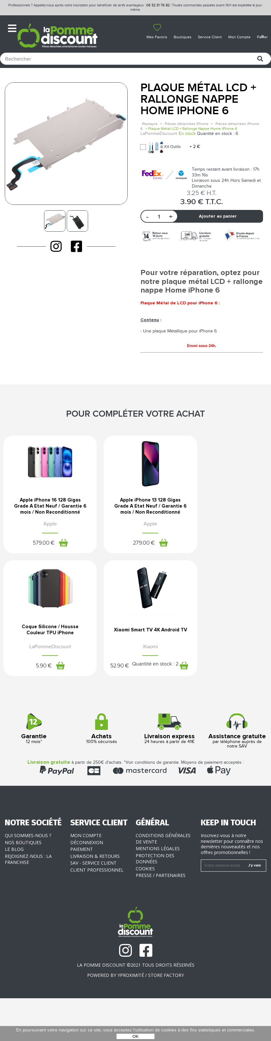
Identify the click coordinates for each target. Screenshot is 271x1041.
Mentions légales (158, 891)
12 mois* (34, 771)
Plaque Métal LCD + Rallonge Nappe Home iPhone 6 (198, 99)
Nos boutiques (23, 885)
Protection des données (155, 901)
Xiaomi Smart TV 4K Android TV (45, 671)
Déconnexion (86, 885)
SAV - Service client (93, 906)
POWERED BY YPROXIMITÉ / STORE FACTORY (135, 1018)
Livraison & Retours (95, 899)
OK (135, 1036)
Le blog (14, 892)
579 (38, 567)
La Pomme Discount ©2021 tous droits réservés (135, 1008)
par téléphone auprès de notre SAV (237, 773)
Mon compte (86, 878)
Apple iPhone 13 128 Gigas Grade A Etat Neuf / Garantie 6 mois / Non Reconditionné (135, 527)
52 (44, 699)
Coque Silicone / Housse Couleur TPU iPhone (225, 521)
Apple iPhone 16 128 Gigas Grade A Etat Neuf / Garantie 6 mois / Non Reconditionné (45, 527)
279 (128, 567)
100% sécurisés (101, 771)
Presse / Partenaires (160, 918)
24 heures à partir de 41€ (169, 771)
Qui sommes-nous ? (28, 878)
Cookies (145, 911)
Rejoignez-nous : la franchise (28, 902)
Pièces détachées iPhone (186, 124)
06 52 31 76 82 (157, 5)
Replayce (150, 124)
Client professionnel (97, 912)
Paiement (81, 892)
